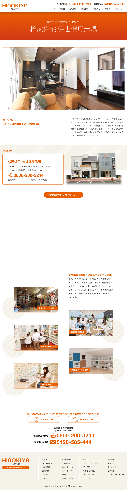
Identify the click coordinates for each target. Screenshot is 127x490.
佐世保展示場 (47, 463)
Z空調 (64, 474)
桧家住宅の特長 (89, 471)
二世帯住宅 (66, 463)
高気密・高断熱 (67, 478)
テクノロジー (88, 478)
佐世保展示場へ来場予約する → (63, 194)
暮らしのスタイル (89, 474)
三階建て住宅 (67, 459)
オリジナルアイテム (90, 463)
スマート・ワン (67, 471)
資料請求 (107, 9)
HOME (44, 459)
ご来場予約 (97, 9)
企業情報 (111, 471)
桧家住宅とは (85, 9)
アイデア (86, 467)
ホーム (53, 9)
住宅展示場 (73, 9)
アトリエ (45, 478)
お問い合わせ (118, 9)
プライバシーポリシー (116, 474)
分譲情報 (62, 9)
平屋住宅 (45, 474)
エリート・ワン (67, 467)
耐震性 (85, 459)
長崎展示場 (46, 467)
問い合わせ (112, 467)
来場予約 (111, 463)
